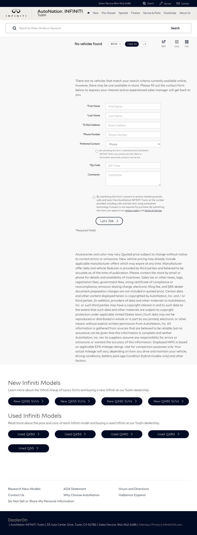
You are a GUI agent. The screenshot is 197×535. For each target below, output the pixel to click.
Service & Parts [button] (151, 13)
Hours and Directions (134, 489)
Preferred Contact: (90, 143)
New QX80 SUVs (166, 401)
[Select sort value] (164, 44)
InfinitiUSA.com (172, 524)
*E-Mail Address (91, 124)
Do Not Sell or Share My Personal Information (41, 501)
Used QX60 (119, 434)
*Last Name (93, 115)
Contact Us (16, 495)
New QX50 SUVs (26, 401)
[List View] (187, 44)
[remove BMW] (116, 44)
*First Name (93, 106)
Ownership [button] (170, 13)
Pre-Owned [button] (108, 13)
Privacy (155, 524)
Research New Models (24, 489)
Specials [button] (123, 13)
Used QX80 (166, 434)
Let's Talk (107, 221)
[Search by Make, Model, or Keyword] (93, 28)
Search (175, 28)
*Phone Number (91, 134)
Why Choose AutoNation (81, 495)
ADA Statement (74, 489)
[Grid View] (176, 44)
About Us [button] (184, 13)
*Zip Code (94, 165)
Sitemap (144, 524)
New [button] (95, 13)
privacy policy (132, 210)
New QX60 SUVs (119, 401)
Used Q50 (26, 448)
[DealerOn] (18, 519)
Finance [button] (135, 13)
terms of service (153, 210)
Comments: (94, 174)
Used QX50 (26, 434)
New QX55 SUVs (73, 401)
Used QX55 (73, 434)
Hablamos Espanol (132, 495)
